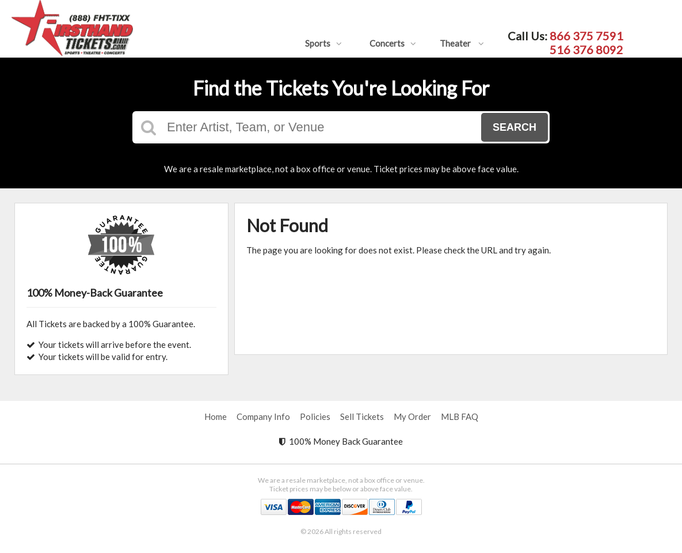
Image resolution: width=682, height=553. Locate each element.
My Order (412, 416)
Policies (315, 416)
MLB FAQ (459, 416)
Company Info (263, 416)
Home (215, 416)
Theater (462, 43)
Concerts (392, 43)
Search (514, 127)
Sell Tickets (362, 416)
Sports (323, 43)
